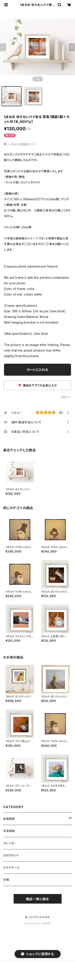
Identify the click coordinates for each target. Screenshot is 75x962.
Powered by (37, 923)
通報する (66, 397)
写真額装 (9, 831)
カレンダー (10, 843)
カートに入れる (37, 370)
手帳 (6, 879)
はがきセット (11, 855)
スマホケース (11, 867)
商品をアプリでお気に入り (37, 385)
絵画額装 (9, 818)
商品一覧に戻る (37, 899)
